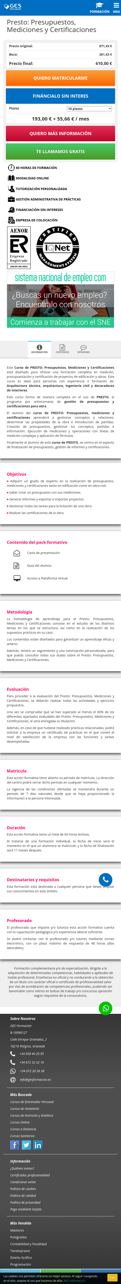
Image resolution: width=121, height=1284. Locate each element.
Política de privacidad (25, 1202)
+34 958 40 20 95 (32, 1053)
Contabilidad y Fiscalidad (28, 1244)
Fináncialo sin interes (60, 96)
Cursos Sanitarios (22, 1136)
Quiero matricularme (60, 78)
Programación (20, 1264)
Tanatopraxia (20, 1251)
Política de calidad (23, 1195)
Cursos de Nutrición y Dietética (31, 1115)
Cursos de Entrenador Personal (32, 1102)
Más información (74, 1280)
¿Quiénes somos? (22, 1168)
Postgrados (18, 1237)
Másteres (17, 1230)
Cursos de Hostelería (24, 1108)
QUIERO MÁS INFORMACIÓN (61, 133)
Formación (99, 8)
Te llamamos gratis (60, 151)
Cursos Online (20, 1122)
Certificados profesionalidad (30, 1175)
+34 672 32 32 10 (32, 1062)
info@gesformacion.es (35, 1079)
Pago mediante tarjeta (26, 1209)
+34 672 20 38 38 (32, 1071)
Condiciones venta (23, 1182)
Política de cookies (23, 1189)
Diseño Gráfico (21, 1257)
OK (112, 1277)
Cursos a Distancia (23, 1129)
